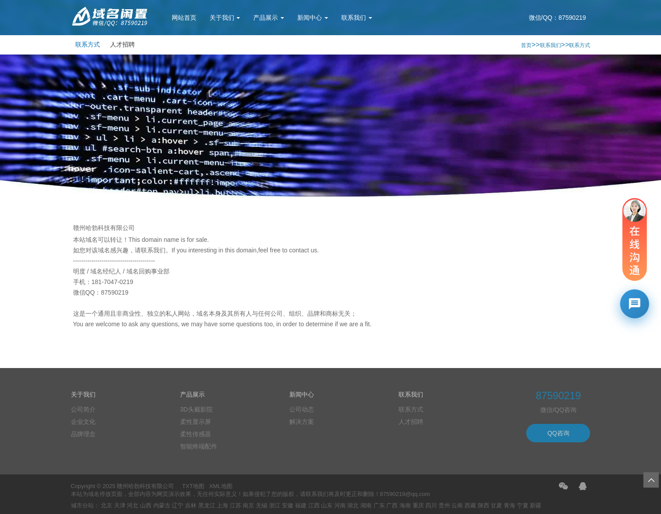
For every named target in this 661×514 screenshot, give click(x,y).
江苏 (235, 505)
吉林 (190, 505)
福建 (300, 505)
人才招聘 (122, 44)
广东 (379, 505)
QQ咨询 (558, 433)
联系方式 (87, 44)
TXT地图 (193, 486)
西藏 (470, 505)
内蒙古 (161, 505)
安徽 (287, 505)
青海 (509, 505)
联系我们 (356, 17)
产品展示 (268, 17)
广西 (392, 505)
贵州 (444, 505)
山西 (145, 505)
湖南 (366, 505)
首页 (526, 45)
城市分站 (82, 505)
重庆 (418, 505)
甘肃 (496, 505)
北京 (106, 505)
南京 (248, 505)
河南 (340, 505)
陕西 (483, 505)
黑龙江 (206, 505)
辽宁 (177, 505)
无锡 (261, 505)
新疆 (535, 505)
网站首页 (184, 17)
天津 (120, 505)
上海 (222, 505)
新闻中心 (312, 17)
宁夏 (522, 505)
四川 (431, 505)
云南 (457, 505)
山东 (326, 505)
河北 (132, 505)
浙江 (275, 505)
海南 (405, 505)
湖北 (352, 505)
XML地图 (221, 486)
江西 (314, 505)
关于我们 (225, 17)
